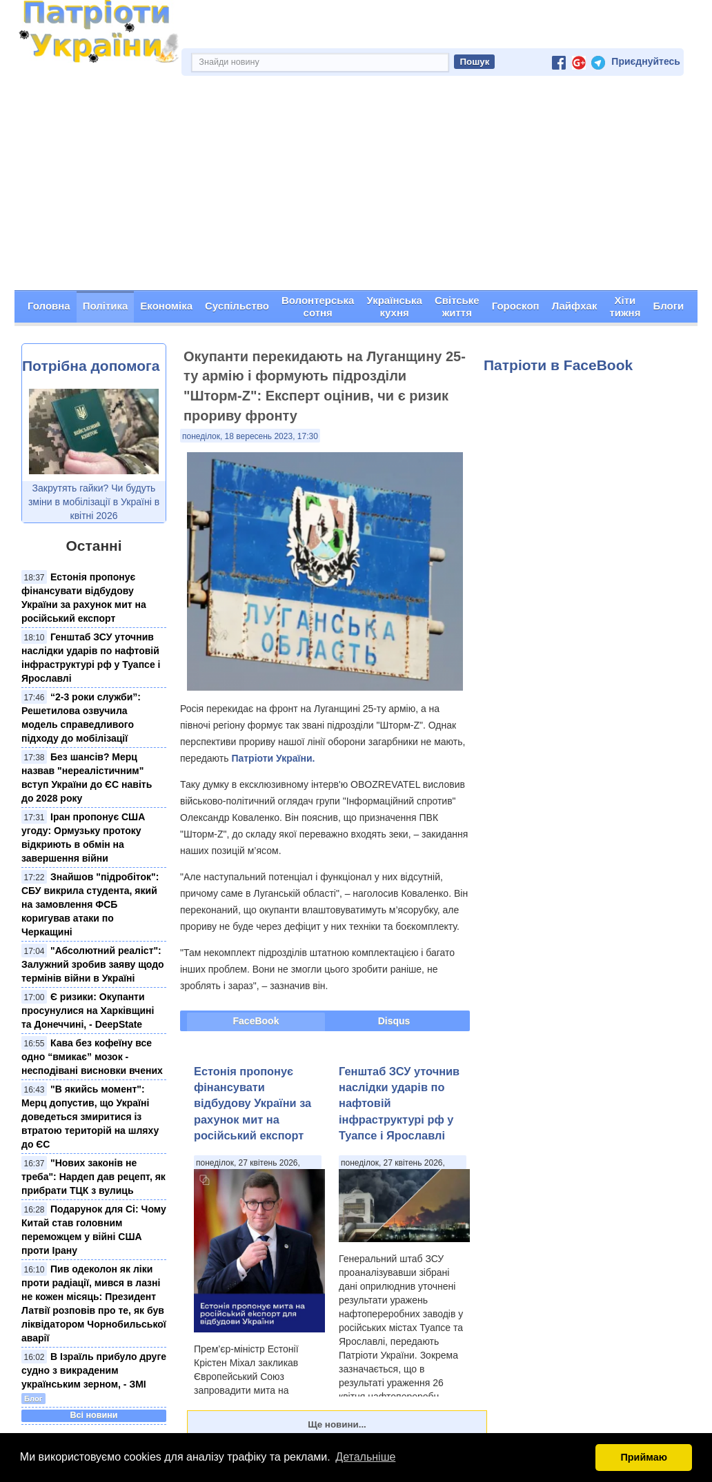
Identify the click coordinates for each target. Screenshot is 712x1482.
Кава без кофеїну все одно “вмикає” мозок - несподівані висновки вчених (92, 1056)
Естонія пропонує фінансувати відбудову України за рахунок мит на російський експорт (252, 1103)
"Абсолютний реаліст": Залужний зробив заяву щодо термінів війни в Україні (92, 964)
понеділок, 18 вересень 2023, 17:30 (250, 436)
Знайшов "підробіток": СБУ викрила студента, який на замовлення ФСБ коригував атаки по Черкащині (90, 904)
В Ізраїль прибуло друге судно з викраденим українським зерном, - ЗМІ (93, 1370)
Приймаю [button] (643, 1457)
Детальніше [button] (365, 1457)
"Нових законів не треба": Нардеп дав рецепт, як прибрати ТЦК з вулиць (93, 1176)
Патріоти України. (273, 758)
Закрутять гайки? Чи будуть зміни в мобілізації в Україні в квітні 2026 (93, 502)
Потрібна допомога (90, 366)
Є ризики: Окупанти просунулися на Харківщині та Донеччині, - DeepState (87, 1010)
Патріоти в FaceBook (558, 365)
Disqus (394, 1020)
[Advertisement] (356, 186)
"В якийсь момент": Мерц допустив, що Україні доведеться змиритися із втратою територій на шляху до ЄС (90, 1117)
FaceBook (256, 1020)
